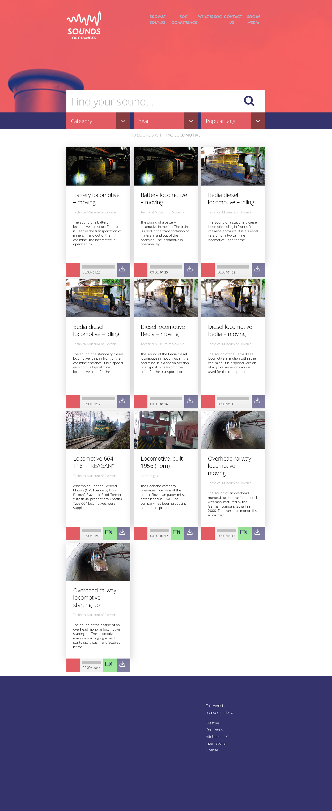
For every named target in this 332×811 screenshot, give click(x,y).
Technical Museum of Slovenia (95, 212)
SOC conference (181, 29)
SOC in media (253, 29)
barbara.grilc (150, 476)
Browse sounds (153, 29)
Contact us (231, 29)
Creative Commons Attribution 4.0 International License (217, 736)
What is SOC (208, 29)
